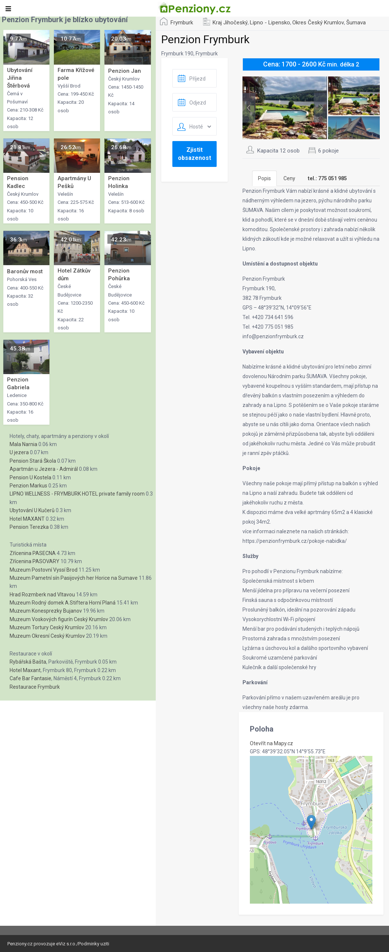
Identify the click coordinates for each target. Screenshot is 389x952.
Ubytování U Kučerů (32, 510)
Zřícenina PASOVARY (34, 561)
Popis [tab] (264, 178)
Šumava (356, 22)
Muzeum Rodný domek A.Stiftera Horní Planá (63, 603)
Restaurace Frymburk (35, 687)
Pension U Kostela (30, 477)
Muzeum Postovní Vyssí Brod (44, 570)
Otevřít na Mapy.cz (271, 743)
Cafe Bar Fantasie (30, 678)
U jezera (19, 452)
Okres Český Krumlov (318, 22)
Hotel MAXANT (27, 519)
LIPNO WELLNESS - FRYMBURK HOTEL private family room (77, 494)
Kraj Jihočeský (230, 22)
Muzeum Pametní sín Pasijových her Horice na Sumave (74, 578)
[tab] (327, 178)
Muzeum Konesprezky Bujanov (46, 611)
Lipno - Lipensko (270, 22)
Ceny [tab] (289, 178)
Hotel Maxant (25, 670)
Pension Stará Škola (33, 461)
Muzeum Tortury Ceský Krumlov (47, 627)
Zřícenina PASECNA (33, 553)
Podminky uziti (93, 943)
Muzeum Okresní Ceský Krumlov (47, 636)
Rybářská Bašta (28, 662)
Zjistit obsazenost (194, 153)
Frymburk (182, 22)
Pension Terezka (29, 527)
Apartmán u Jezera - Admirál (44, 469)
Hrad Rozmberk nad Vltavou (42, 594)
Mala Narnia (23, 444)
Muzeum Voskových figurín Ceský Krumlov (59, 619)
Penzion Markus (28, 486)
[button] (311, 822)
